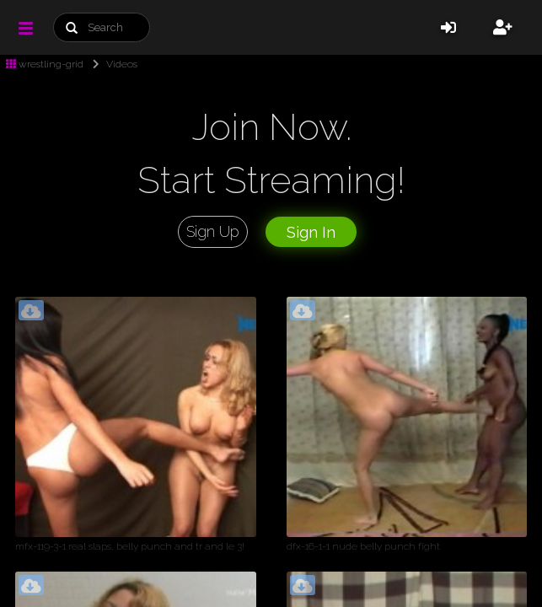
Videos (111, 64)
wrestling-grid (44, 64)
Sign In (311, 232)
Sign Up (212, 231)
